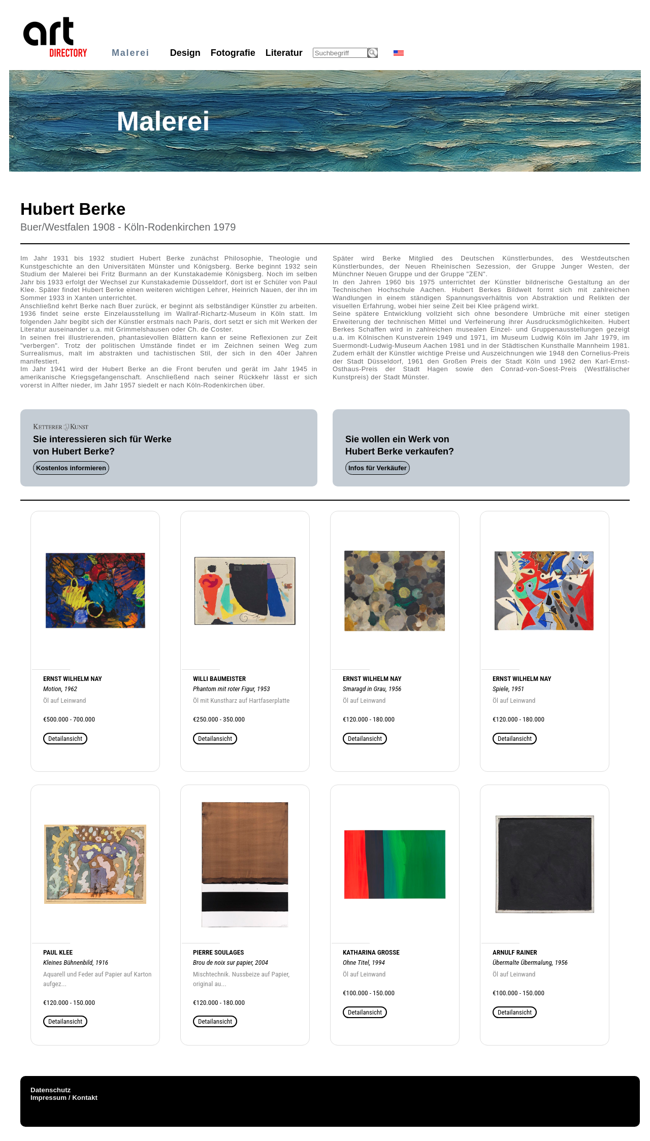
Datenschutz (50, 1090)
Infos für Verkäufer (377, 468)
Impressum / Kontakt (64, 1097)
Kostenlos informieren (71, 468)
